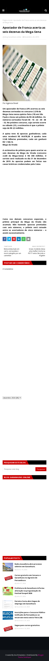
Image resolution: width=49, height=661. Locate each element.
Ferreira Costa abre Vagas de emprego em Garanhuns (27, 602)
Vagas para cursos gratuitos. (27, 625)
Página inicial (7, 20)
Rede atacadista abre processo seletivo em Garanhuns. (28, 565)
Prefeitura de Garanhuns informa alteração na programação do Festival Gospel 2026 (29, 590)
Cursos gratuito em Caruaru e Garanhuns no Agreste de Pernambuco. (28, 578)
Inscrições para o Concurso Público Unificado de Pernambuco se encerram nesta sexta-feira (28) (30, 615)
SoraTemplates (19, 655)
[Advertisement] (24, 193)
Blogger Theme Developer (31, 656)
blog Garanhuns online (12, 37)
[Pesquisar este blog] (19, 469)
